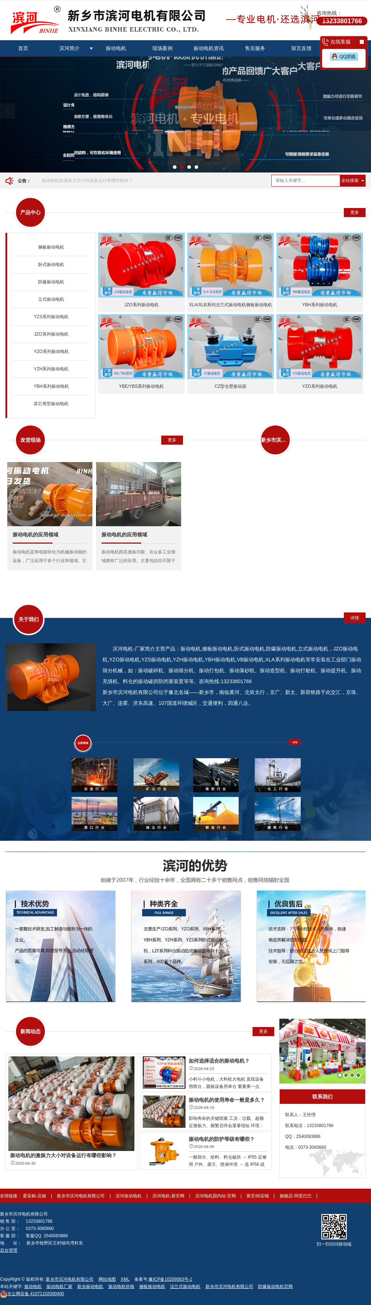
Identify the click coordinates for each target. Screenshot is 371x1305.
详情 (354, 617)
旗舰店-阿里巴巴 (296, 1195)
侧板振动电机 (51, 247)
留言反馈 (301, 48)
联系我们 (322, 1097)
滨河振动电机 (129, 1195)
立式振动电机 (51, 299)
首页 (23, 48)
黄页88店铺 (258, 1195)
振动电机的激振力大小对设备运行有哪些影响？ (87, 180)
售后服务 (255, 48)
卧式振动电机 (51, 264)
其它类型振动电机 (51, 403)
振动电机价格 (121, 1286)
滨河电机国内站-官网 (216, 1195)
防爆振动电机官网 (275, 1286)
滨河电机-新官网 (169, 1195)
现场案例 (162, 48)
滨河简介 (69, 48)
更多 (354, 212)
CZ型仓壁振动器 (230, 386)
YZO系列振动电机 (51, 351)
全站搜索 (350, 180)
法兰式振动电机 (185, 1286)
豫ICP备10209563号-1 (170, 1279)
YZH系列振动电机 (51, 368)
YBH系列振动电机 (51, 386)
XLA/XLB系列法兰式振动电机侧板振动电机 (230, 304)
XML (125, 1279)
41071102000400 (32, 1293)
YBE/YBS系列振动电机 (141, 386)
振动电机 (116, 48)
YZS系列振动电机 (51, 316)
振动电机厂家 (59, 1286)
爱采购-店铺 (35, 1195)
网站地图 (107, 1279)
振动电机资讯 (208, 48)
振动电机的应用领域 (35, 534)
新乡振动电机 (90, 1286)
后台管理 (8, 1250)
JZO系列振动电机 (51, 334)
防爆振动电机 (51, 281)
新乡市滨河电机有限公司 (81, 1195)
